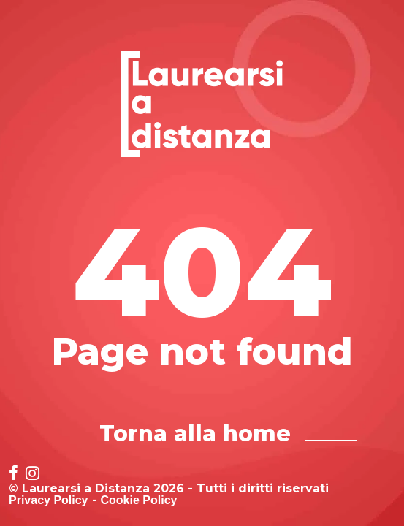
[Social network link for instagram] (32, 474)
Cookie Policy (139, 500)
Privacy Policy (48, 500)
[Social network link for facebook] (13, 474)
